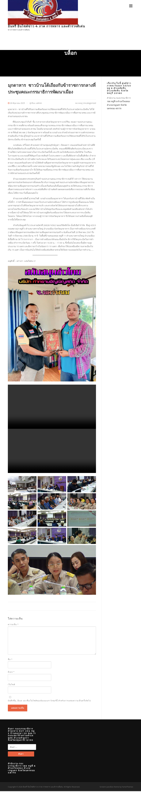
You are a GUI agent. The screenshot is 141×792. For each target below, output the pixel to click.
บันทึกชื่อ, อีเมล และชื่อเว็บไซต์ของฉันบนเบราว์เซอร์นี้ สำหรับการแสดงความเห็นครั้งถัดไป (49, 701)
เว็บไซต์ (11, 685)
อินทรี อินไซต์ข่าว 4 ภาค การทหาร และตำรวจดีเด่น (46, 26)
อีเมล (11, 672)
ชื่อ (10, 660)
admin (39, 103)
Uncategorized (89, 103)
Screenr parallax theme (109, 787)
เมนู (130, 5)
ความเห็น (13, 625)
